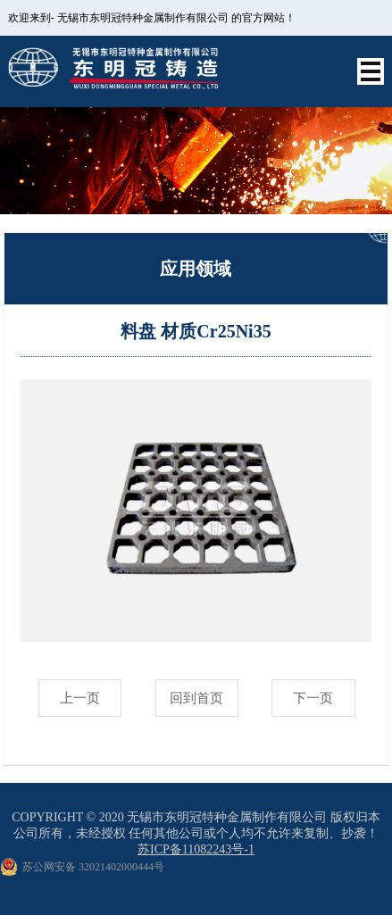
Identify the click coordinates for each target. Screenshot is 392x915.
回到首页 (196, 698)
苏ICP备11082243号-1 (196, 849)
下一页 (313, 698)
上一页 (80, 698)
